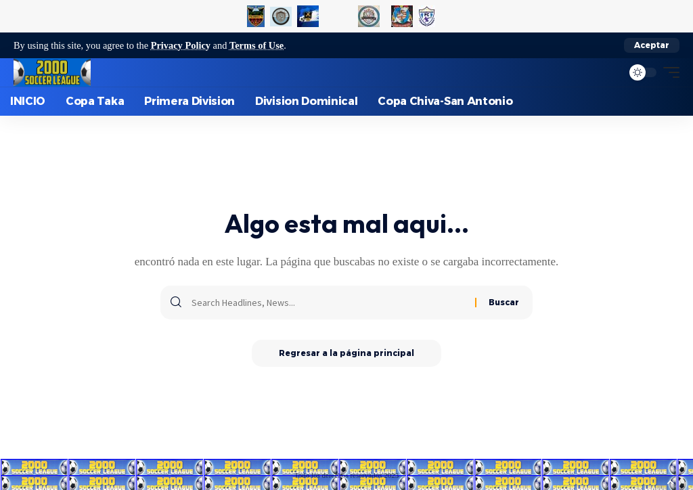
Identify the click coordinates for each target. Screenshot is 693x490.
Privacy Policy (180, 45)
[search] (608, 72)
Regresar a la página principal (346, 353)
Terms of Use (256, 45)
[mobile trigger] (667, 72)
